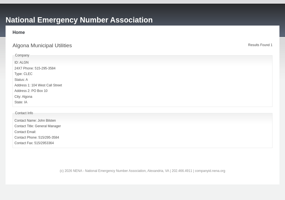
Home (19, 32)
